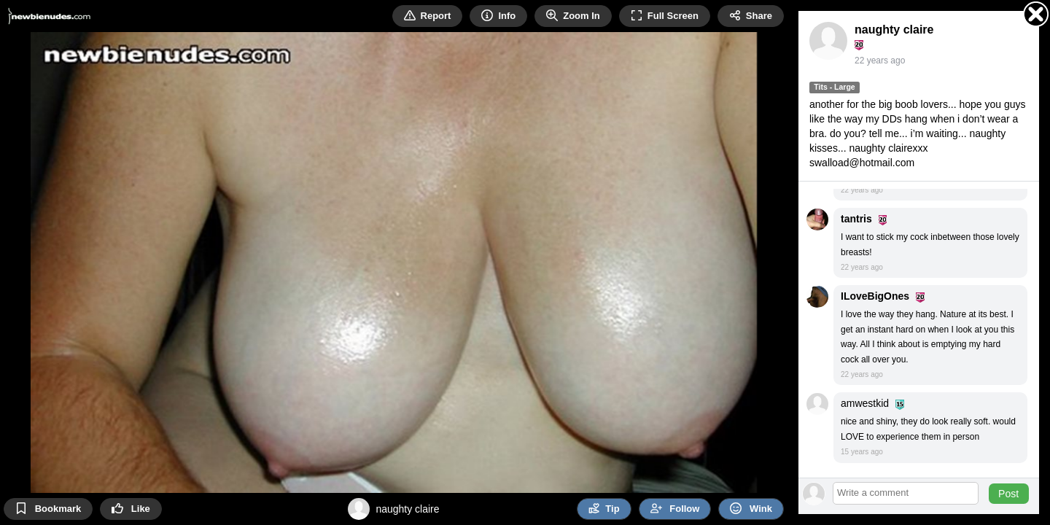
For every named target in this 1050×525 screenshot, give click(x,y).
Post (1008, 493)
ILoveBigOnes (875, 296)
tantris (856, 219)
